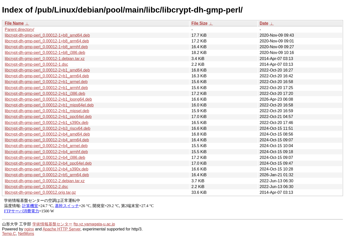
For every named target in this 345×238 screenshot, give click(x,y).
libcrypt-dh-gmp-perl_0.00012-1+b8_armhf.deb (46, 47)
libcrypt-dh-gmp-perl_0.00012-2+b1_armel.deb (46, 82)
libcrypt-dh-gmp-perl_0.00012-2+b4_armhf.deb (46, 152)
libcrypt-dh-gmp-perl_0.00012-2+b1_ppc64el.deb (48, 116)
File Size (200, 23)
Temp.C (9, 233)
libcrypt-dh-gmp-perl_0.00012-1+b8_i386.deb (45, 52)
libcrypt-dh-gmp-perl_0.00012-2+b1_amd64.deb (47, 70)
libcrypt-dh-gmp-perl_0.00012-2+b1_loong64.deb (48, 99)
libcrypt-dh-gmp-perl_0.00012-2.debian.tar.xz (44, 181)
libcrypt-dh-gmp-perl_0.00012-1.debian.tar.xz (44, 58)
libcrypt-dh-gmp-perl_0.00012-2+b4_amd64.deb (47, 134)
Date (264, 23)
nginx (29, 229)
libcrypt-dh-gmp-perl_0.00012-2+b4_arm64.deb (47, 140)
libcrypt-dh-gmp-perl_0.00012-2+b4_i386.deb (45, 157)
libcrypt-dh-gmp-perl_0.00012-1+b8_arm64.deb (47, 41)
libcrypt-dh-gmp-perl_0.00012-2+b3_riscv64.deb (47, 128)
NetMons (26, 233)
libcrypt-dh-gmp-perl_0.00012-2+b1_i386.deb (45, 93)
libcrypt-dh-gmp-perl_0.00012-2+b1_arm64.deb (47, 76)
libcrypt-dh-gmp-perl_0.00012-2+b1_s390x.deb (46, 123)
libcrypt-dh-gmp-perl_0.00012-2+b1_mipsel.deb (47, 111)
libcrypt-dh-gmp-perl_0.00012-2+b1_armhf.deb (46, 88)
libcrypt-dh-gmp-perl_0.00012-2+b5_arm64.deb (47, 175)
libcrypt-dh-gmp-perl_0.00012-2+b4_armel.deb (46, 146)
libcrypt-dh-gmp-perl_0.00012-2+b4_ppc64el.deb (48, 163)
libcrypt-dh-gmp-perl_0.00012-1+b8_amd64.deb (47, 35)
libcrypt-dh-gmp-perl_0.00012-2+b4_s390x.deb (46, 169)
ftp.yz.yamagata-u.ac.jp (94, 224)
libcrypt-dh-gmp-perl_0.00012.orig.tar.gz (40, 192)
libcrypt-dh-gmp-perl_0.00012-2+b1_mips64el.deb (49, 105)
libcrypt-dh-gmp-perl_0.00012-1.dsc (36, 64)
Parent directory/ (19, 29)
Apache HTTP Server (61, 229)
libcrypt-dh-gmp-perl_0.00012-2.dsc (36, 187)
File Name (14, 23)
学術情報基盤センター (52, 224)
